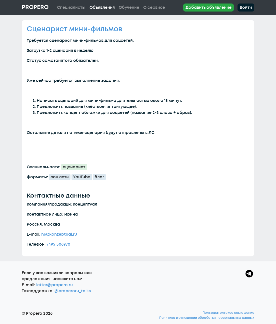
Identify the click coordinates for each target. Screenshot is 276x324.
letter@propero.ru (54, 285)
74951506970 (58, 244)
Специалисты (71, 7)
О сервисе (154, 7)
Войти (246, 7)
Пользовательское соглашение (228, 312)
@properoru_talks (72, 291)
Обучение (129, 7)
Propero (35, 7)
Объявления (102, 7)
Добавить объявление (209, 7)
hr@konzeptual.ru (59, 234)
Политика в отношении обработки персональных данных (206, 317)
